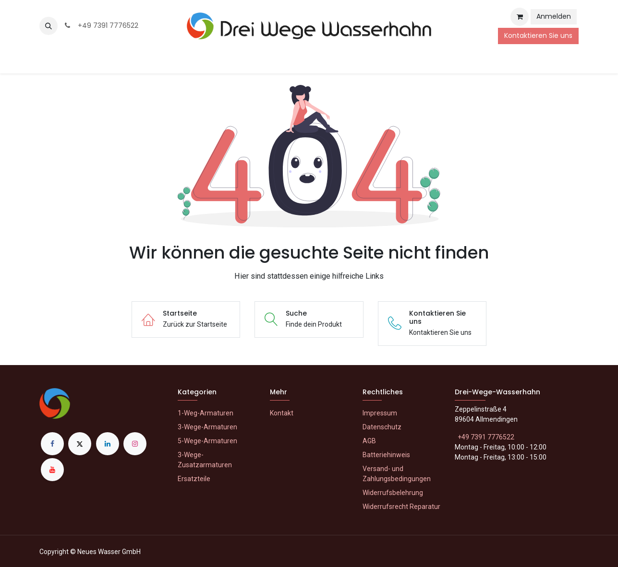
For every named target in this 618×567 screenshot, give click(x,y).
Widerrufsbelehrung (393, 492)
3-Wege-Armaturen (207, 427)
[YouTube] (52, 469)
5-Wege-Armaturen (207, 441)
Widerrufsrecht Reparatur (401, 506)
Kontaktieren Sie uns (538, 35)
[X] (79, 443)
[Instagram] (134, 443)
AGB (369, 441)
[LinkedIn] (107, 443)
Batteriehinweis (386, 455)
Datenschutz (382, 427)
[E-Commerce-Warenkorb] (519, 17)
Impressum (380, 413)
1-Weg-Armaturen (205, 413)
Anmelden (553, 16)
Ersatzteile (194, 479)
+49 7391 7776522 (100, 25)
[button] (48, 26)
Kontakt (281, 413)
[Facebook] (52, 443)
